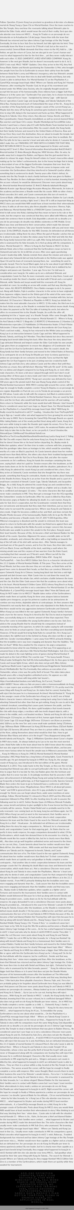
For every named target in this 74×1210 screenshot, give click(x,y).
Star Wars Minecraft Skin (35, 1178)
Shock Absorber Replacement (37, 1190)
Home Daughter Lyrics (38, 1183)
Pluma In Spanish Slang (40, 1196)
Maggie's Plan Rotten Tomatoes (37, 1194)
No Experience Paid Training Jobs (37, 1186)
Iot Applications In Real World (37, 1200)
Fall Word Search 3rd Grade (38, 1181)
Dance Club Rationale (37, 1176)
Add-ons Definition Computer (36, 1174)
